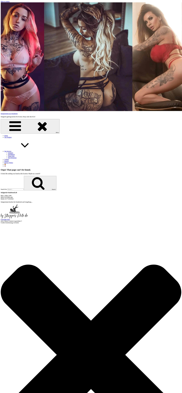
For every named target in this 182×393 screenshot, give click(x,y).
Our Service (21, 151)
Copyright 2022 (5, 219)
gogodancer (11, 154)
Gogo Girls (11, 156)
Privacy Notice (8, 162)
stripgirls (10, 153)
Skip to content (5, 1)
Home (6, 135)
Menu (30, 126)
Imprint (6, 161)
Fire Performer (12, 158)
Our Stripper (8, 137)
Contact (6, 159)
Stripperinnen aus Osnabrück (9, 113)
